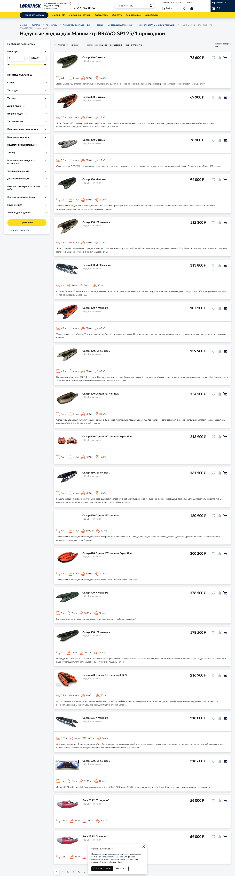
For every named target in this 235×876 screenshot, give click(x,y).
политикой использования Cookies (107, 857)
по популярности (133, 45)
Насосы (99, 25)
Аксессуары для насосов (120, 25)
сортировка (92, 45)
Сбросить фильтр (18, 230)
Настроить (121, 869)
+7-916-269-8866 (83, 8)
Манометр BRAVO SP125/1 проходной (156, 25)
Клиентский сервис (172, 3)
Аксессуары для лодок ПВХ (76, 25)
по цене (103, 45)
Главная (23, 25)
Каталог (36, 25)
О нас (189, 3)
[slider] (8, 64)
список (74, 45)
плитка (61, 45)
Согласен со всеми (102, 869)
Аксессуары (51, 25)
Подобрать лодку (34, 15)
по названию (116, 45)
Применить (27, 222)
